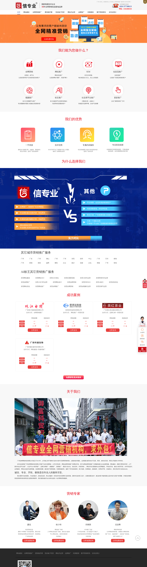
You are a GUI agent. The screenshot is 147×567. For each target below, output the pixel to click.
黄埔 (30, 266)
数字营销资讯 (101, 13)
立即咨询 (31, 333)
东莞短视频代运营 (85, 289)
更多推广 (115, 100)
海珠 (39, 266)
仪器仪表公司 (55, 550)
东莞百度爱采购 (69, 281)
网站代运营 (71, 13)
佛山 (47, 262)
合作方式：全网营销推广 (31, 315)
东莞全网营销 (68, 289)
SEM (87, 73)
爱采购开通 (48, 13)
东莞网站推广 (39, 289)
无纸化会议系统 (114, 550)
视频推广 (31, 100)
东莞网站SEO (39, 281)
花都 (81, 266)
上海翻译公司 (122, 550)
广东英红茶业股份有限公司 (84, 313)
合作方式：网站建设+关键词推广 (111, 315)
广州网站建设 (81, 550)
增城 (98, 266)
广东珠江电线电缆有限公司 (31, 313)
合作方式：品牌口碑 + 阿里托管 (84, 315)
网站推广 (59, 73)
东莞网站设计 (57, 285)
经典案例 (91, 13)
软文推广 (59, 100)
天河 (106, 262)
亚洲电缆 (31, 550)
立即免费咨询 (31, 512)
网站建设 (26, 13)
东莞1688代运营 (85, 281)
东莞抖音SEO (86, 285)
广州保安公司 (89, 550)
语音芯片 (68, 550)
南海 (115, 262)
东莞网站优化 (25, 289)
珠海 (115, 266)
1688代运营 (74, 550)
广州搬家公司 (38, 550)
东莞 (73, 262)
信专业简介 (112, 13)
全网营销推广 (37, 13)
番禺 (56, 266)
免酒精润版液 (97, 550)
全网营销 (31, 73)
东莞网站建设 (25, 281)
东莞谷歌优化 (113, 285)
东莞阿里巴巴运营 (102, 281)
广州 (22, 262)
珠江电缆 (26, 550)
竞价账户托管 (60, 13)
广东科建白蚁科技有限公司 (111, 313)
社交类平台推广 (87, 100)
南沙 (73, 266)
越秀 (47, 266)
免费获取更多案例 (73, 344)
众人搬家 (62, 550)
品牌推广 (81, 13)
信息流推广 (115, 73)
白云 (64, 266)
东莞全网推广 (54, 289)
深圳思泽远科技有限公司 (58, 313)
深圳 (81, 262)
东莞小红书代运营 (41, 285)
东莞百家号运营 (101, 289)
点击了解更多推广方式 (115, 103)
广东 (30, 262)
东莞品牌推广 (25, 285)
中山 (89, 262)
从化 (89, 266)
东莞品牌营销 (71, 285)
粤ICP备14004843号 (87, 564)
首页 (18, 13)
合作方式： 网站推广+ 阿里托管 (57, 315)
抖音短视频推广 (47, 550)
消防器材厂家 (105, 550)
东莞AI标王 (100, 285)
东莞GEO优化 (54, 281)
